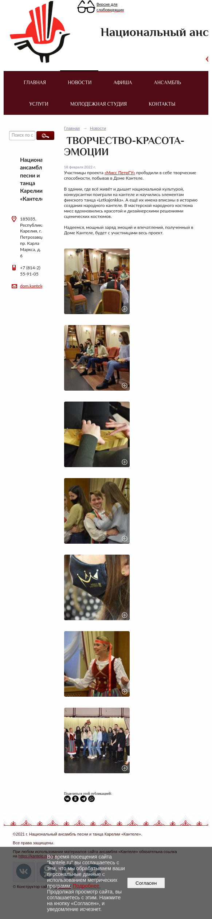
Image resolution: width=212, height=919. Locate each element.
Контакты (162, 104)
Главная (35, 82)
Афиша (122, 82)
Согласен (146, 883)
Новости (79, 82)
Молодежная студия (98, 104)
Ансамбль (167, 82)
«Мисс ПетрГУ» (120, 172)
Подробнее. (87, 886)
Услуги (38, 104)
